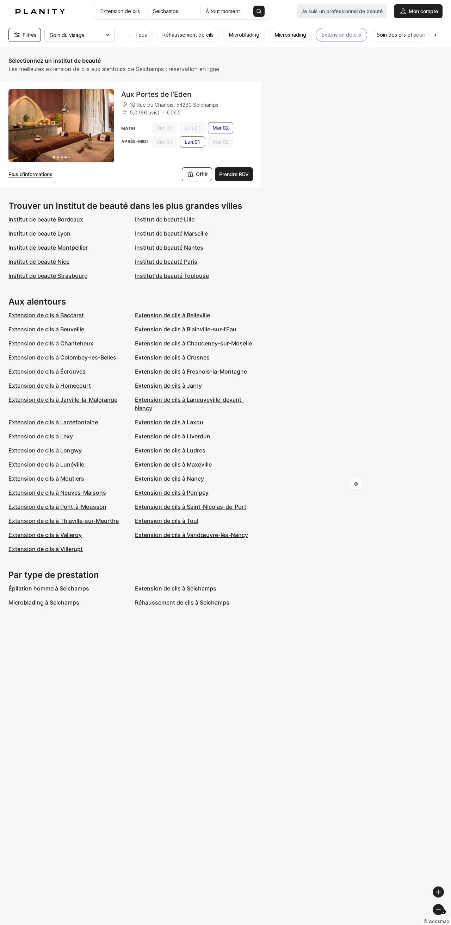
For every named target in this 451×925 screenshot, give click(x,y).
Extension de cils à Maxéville (173, 464)
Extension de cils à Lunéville (46, 464)
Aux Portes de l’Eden (156, 94)
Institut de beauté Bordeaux (45, 219)
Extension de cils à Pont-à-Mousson (57, 506)
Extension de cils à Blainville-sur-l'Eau (185, 329)
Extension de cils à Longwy (45, 450)
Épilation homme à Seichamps (48, 588)
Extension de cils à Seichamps (175, 588)
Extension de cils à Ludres (170, 450)
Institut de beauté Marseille (171, 233)
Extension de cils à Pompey (172, 492)
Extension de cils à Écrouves (47, 371)
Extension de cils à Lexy (40, 436)
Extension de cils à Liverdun (172, 436)
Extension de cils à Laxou (169, 422)
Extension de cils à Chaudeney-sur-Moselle (193, 343)
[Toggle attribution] (443, 918)
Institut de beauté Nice (38, 261)
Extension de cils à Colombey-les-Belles (62, 357)
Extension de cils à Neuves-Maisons (57, 492)
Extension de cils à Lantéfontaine (53, 422)
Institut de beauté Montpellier (48, 247)
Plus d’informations (30, 174)
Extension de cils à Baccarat (46, 315)
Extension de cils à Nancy (169, 478)
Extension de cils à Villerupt (45, 548)
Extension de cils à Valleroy (45, 534)
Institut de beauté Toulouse (172, 275)
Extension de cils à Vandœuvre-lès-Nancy (191, 534)
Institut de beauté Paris (166, 261)
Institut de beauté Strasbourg (48, 275)
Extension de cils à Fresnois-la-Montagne (191, 371)
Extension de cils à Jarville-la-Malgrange (62, 399)
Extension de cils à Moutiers (46, 478)
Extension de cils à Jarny (168, 385)
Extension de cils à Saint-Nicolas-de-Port (190, 506)
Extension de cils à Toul (166, 520)
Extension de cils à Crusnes (172, 357)
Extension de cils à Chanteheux (50, 343)
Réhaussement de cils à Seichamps (182, 602)
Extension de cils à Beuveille (46, 329)
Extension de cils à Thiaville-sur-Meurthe (63, 520)
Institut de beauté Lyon (39, 233)
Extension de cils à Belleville (172, 315)
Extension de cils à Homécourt (49, 385)
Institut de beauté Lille (164, 219)
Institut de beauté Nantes (169, 247)
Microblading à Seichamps (43, 602)
